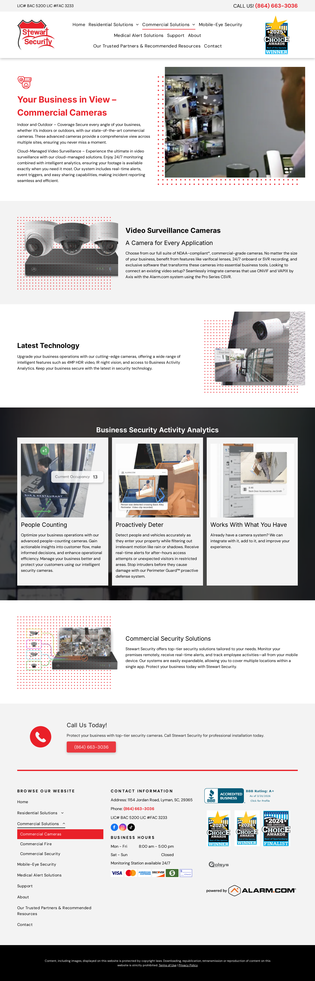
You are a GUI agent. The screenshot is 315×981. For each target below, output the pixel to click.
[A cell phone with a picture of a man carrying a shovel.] (252, 480)
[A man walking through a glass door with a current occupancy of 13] (63, 480)
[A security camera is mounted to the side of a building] (258, 348)
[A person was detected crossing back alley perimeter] (157, 480)
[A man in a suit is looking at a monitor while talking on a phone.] (235, 122)
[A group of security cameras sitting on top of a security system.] (71, 245)
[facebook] (114, 828)
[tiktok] (131, 828)
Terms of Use (167, 965)
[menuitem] (79, 24)
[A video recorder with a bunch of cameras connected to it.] (71, 644)
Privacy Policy (188, 965)
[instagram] (122, 828)
